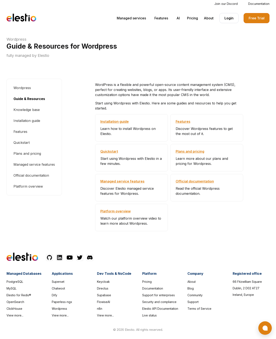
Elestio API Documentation (160, 308)
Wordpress (17, 39)
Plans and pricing (27, 153)
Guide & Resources (29, 99)
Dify (54, 295)
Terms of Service (199, 308)
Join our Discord (226, 3)
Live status (149, 315)
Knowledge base (26, 110)
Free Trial (256, 18)
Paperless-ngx (62, 302)
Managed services (131, 18)
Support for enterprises (158, 295)
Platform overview (28, 186)
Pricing (192, 18)
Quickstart (21, 142)
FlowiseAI (103, 302)
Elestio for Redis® (19, 295)
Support (193, 302)
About (209, 18)
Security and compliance (159, 302)
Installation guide (26, 121)
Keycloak (103, 281)
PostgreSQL (15, 281)
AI (178, 18)
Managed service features (34, 164)
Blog (190, 288)
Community (195, 295)
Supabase (104, 295)
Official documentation (31, 175)
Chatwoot (58, 288)
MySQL (11, 288)
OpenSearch (15, 302)
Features (161, 18)
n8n (99, 308)
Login (229, 18)
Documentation (258, 3)
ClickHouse (14, 308)
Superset (58, 281)
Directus (102, 288)
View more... (15, 315)
